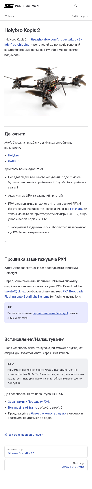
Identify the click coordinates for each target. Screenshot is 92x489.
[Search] (75, 6)
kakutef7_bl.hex (15, 291)
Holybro (13, 155)
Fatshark (76, 209)
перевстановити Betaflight (50, 313)
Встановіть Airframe (22, 407)
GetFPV (13, 161)
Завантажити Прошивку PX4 (28, 401)
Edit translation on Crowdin (23, 434)
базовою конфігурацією (48, 413)
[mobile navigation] (86, 6)
